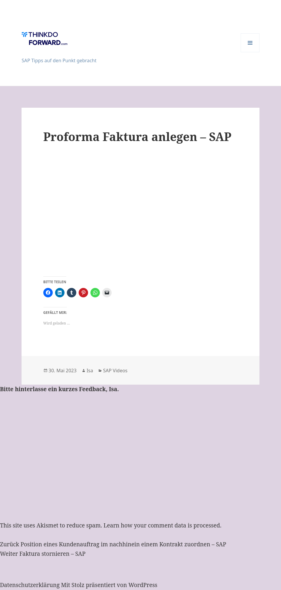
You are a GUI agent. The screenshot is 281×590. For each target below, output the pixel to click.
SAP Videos (115, 370)
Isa (90, 370)
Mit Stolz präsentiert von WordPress (109, 585)
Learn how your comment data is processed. (162, 525)
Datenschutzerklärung (29, 585)
